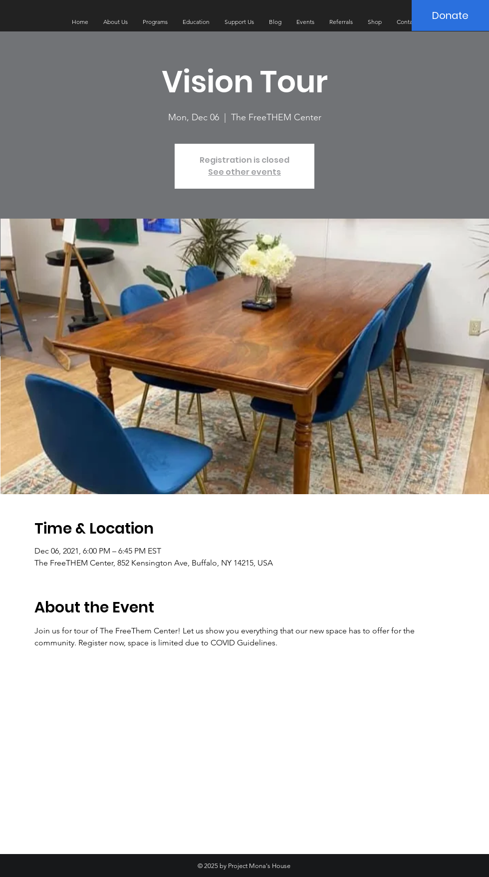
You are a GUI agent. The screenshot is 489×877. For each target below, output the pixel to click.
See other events (244, 172)
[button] (115, 22)
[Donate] (450, 15)
